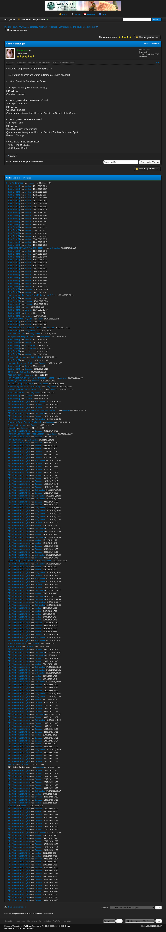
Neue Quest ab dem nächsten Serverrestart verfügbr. (32, 410)
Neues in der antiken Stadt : (21, 363)
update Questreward (17, 381)
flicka (27, 366)
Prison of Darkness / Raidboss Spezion (26, 434)
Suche (77, 14)
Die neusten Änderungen (84, 27)
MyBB (44, 926)
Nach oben (32, 921)
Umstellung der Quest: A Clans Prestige (26, 248)
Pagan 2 (11, 428)
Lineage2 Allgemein (38, 27)
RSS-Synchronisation (62, 921)
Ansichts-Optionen (152, 43)
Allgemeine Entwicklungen (60, 27)
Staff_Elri (28, 351)
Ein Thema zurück (16, 161)
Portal (65, 14)
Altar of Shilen (14, 646)
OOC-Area (24, 27)
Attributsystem (14, 375)
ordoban (32, 183)
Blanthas (12, 805)
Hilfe (104, 14)
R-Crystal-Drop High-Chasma (21, 336)
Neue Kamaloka (15, 440)
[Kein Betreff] (14, 186)
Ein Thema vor (34, 161)
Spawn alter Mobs (16, 392)
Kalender (91, 14)
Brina (27, 313)
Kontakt (8, 921)
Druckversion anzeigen (17, 907)
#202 (158, 62)
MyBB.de (27, 926)
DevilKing (30, 928)
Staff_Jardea (55, 248)
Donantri (28, 310)
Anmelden (26, 19)
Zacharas (70, 62)
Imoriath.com (19, 921)
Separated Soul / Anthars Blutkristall (24, 422)
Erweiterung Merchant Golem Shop (24, 386)
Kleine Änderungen (15, 183)
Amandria (28, 289)
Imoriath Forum (11, 27)
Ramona (12, 764)
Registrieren (39, 19)
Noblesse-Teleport (16, 333)
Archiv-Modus (45, 921)
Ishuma (11, 372)
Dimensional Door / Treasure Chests (25, 327)
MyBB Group (64, 926)
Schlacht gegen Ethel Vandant (22, 560)
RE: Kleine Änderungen (19, 401)
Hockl (27, 307)
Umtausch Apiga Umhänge (20, 383)
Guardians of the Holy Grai (20, 319)
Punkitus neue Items (17, 643)
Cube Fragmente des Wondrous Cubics (26, 389)
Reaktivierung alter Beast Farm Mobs (25, 295)
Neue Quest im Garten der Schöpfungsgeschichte (31, 378)
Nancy (27, 316)
